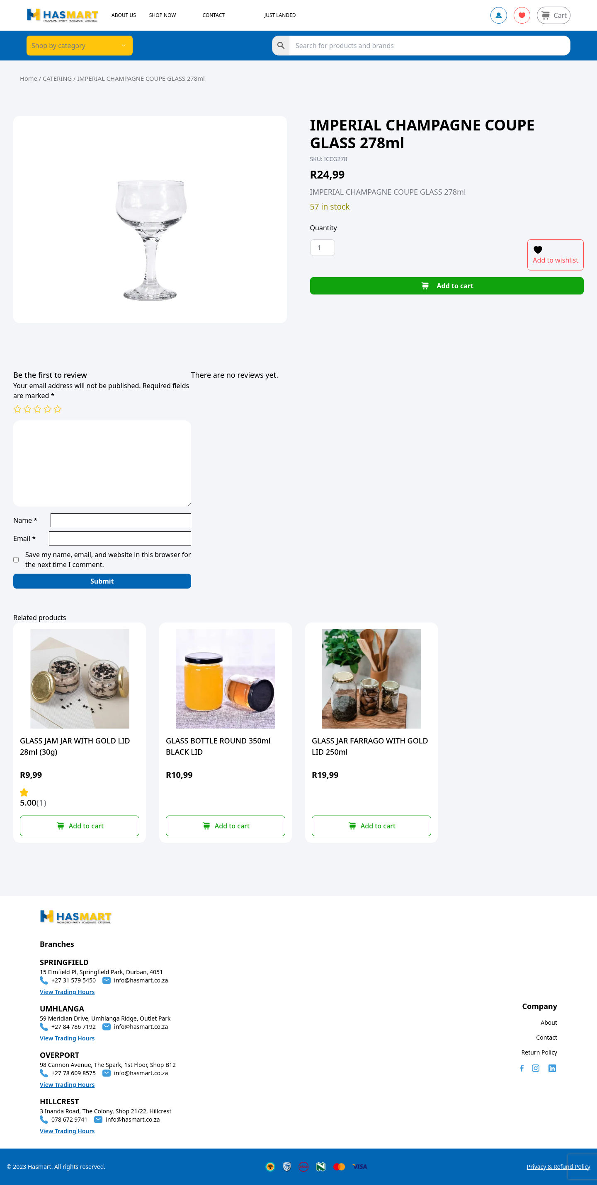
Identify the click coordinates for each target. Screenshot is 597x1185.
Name (25, 520)
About (549, 1022)
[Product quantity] (323, 248)
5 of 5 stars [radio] (57, 409)
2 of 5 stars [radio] (27, 409)
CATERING (57, 78)
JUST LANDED (280, 15)
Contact (546, 1037)
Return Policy (539, 1052)
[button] (79, 826)
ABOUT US (124, 15)
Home (28, 78)
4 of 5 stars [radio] (48, 409)
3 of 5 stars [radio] (37, 409)
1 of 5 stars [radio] (17, 409)
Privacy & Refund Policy (558, 1167)
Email (24, 538)
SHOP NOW (162, 15)
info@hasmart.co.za (141, 980)
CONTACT (214, 15)
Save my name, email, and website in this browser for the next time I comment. (108, 559)
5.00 (33, 798)
